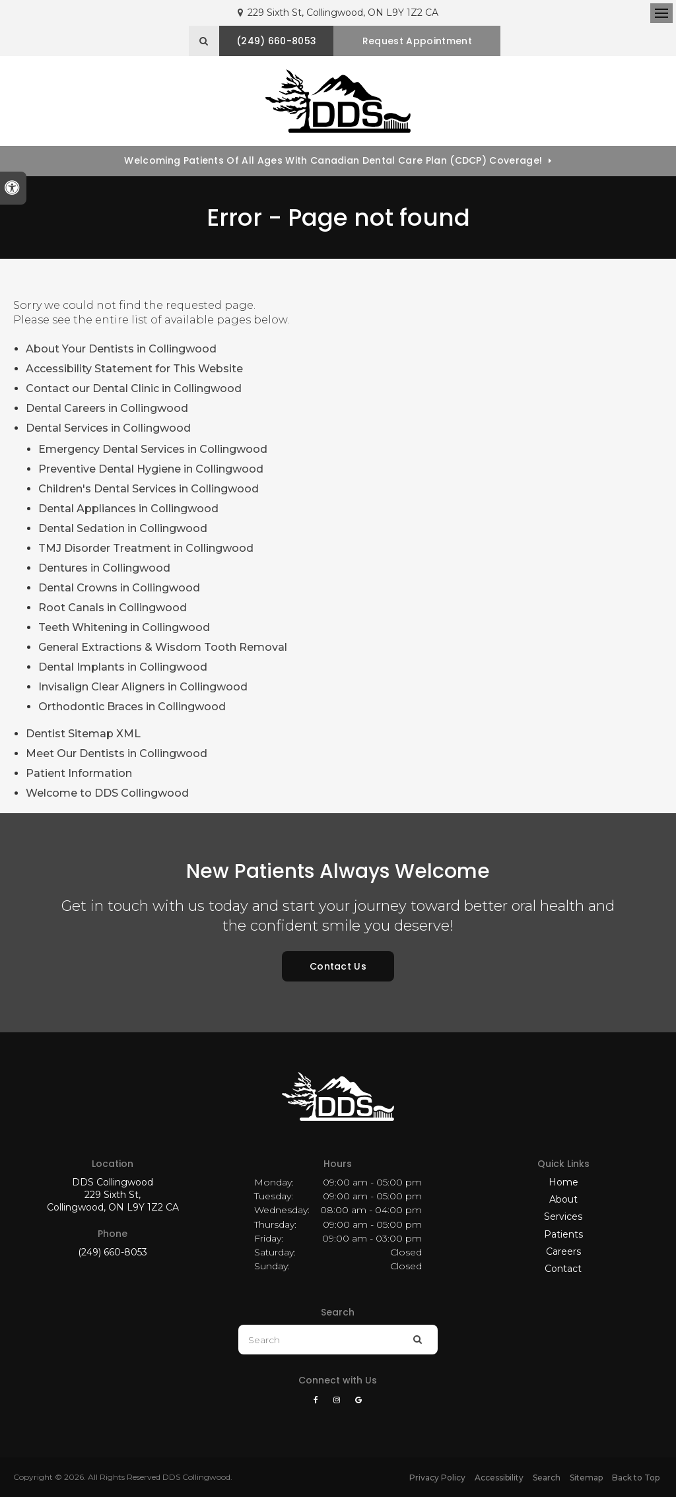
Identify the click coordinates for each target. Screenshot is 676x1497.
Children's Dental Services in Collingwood (148, 488)
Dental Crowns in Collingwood (119, 588)
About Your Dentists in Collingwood (121, 349)
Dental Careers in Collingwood (107, 408)
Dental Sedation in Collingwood (122, 528)
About (563, 1199)
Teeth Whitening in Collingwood (124, 627)
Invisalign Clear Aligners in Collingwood (143, 687)
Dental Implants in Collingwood (122, 667)
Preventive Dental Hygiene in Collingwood (150, 469)
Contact (563, 1269)
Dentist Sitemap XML (83, 733)
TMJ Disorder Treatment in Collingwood (146, 548)
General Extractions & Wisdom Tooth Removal (162, 647)
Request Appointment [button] (418, 41)
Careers (563, 1251)
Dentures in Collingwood (104, 568)
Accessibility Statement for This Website (134, 368)
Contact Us (338, 966)
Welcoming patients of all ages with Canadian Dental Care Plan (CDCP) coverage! (333, 160)
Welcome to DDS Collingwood (107, 793)
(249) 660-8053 (112, 1252)
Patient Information (79, 773)
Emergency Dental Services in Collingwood (152, 449)
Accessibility (499, 1477)
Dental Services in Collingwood (108, 428)
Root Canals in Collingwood (112, 607)
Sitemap (586, 1477)
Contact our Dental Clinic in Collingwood (134, 388)
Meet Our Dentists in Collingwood (116, 753)
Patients (563, 1234)
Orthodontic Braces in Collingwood (132, 706)
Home (563, 1182)
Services (563, 1216)
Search (546, 1477)
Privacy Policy (437, 1477)
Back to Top (635, 1477)
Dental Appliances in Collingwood (128, 508)
